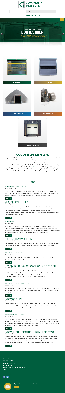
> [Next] (63, 34)
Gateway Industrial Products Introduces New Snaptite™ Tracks (29, 332)
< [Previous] (2, 34)
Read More (8, 198)
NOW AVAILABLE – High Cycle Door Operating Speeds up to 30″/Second (30, 266)
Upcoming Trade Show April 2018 (17, 283)
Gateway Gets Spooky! (13, 299)
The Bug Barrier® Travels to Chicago (19, 239)
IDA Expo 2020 (10, 221)
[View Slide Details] (32, 34)
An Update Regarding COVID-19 (16, 202)
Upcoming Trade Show (13, 252)
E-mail (4, 369)
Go (30, 11)
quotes (52, 160)
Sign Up (16, 387)
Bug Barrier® (36, 167)
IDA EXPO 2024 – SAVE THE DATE (16, 186)
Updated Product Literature (16, 314)
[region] (32, 34)
